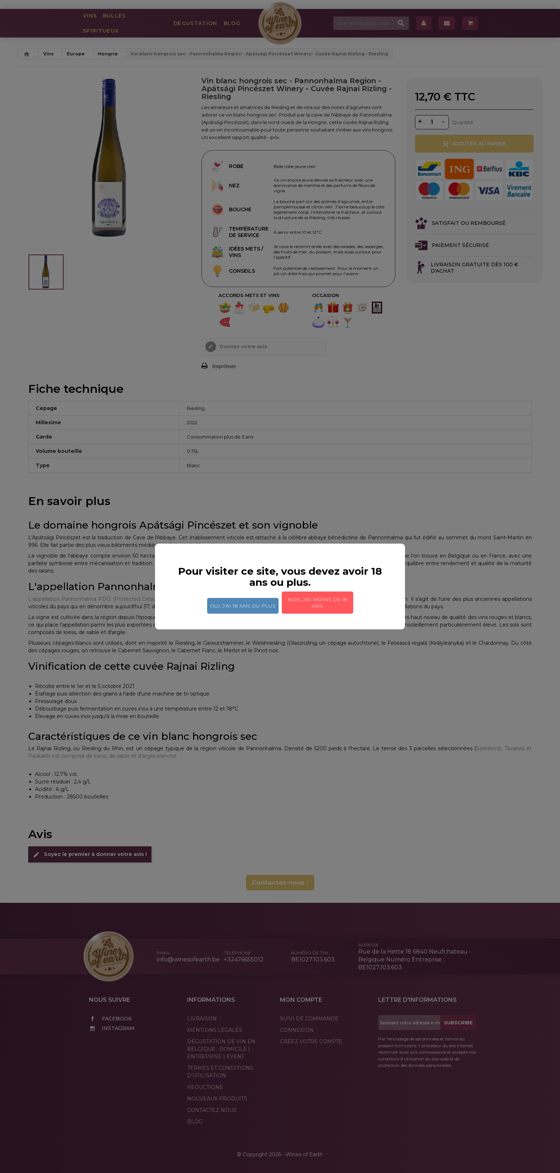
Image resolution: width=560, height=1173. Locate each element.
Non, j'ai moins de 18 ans (318, 602)
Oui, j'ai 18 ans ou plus (243, 606)
